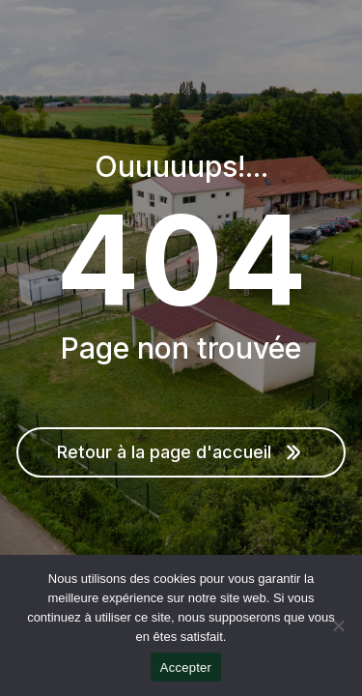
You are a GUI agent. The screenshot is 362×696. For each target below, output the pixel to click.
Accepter (185, 667)
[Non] (338, 625)
